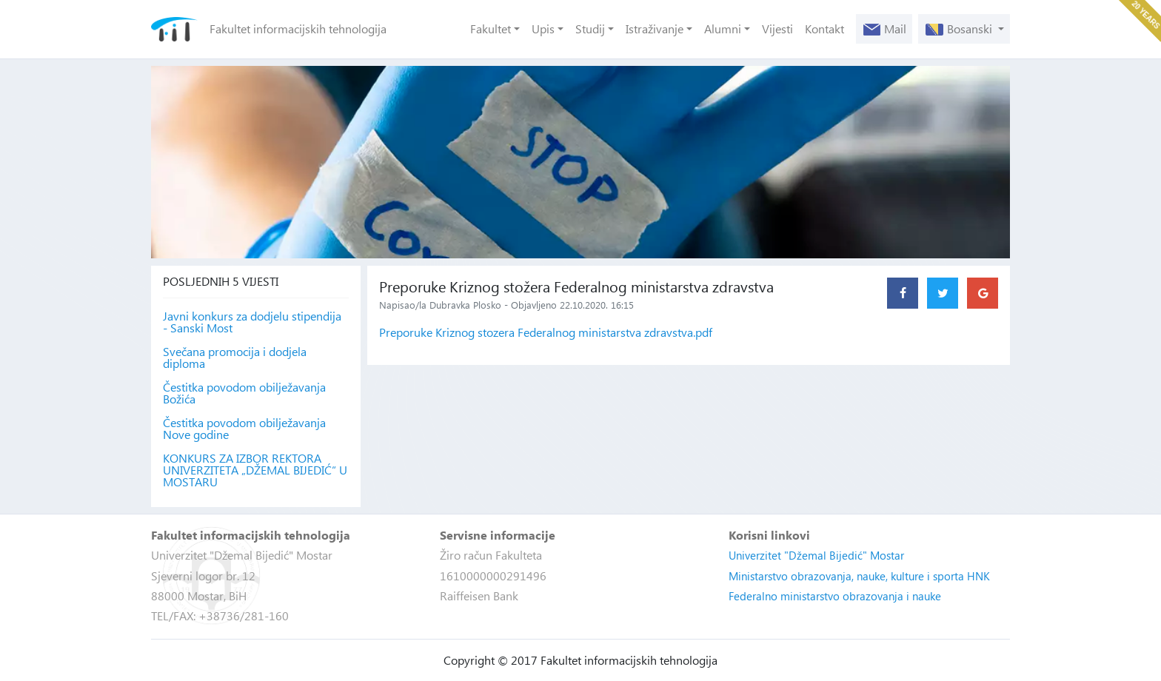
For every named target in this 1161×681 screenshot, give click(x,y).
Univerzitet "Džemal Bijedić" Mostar (816, 555)
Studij (590, 28)
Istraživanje (654, 28)
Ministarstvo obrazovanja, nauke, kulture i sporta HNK (859, 575)
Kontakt (824, 28)
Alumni (722, 28)
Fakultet (490, 28)
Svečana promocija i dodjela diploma (235, 357)
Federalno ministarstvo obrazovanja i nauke (835, 595)
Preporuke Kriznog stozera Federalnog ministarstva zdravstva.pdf (545, 332)
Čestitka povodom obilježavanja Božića (244, 393)
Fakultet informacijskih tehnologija (298, 28)
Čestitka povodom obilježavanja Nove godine (244, 428)
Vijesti (777, 28)
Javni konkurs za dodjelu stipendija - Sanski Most (252, 322)
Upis (543, 28)
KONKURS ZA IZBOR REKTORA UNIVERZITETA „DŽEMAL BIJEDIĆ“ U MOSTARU (255, 470)
